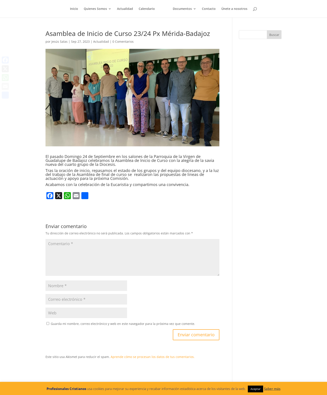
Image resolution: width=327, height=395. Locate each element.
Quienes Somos (95, 9)
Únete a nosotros (234, 9)
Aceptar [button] (255, 389)
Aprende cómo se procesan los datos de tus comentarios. (153, 357)
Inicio (74, 9)
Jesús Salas (59, 41)
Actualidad (125, 9)
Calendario (147, 9)
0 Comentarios (123, 41)
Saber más (272, 388)
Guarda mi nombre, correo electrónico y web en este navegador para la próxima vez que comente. (123, 324)
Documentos (182, 9)
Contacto (209, 9)
